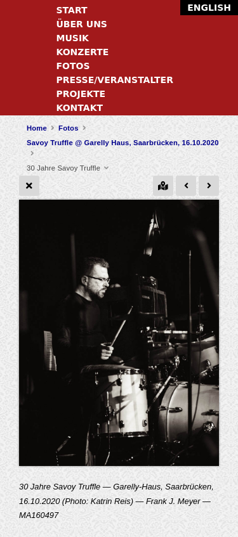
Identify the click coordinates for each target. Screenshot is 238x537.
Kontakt (79, 108)
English (209, 8)
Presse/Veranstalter (114, 80)
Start (72, 10)
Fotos (73, 66)
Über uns (81, 24)
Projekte (81, 94)
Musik (72, 38)
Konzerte (82, 52)
